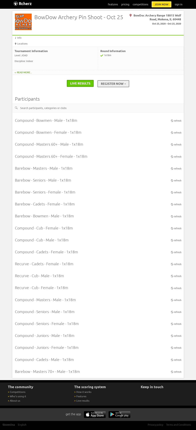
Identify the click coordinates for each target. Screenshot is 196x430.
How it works (82, 392)
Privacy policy (155, 424)
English (22, 424)
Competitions (16, 392)
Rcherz (23, 3)
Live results (81, 400)
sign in (178, 4)
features (113, 4)
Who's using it (17, 396)
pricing (125, 4)
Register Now (113, 83)
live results (80, 83)
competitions (140, 4)
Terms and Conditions (178, 424)
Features (80, 396)
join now (161, 4)
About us (14, 400)
